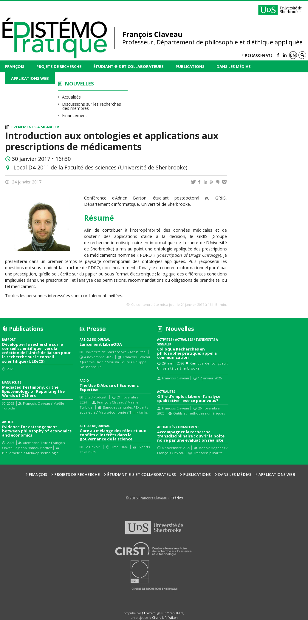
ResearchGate (258, 55)
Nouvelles (79, 83)
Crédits (177, 498)
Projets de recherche (58, 66)
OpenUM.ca (175, 613)
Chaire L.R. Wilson (165, 618)
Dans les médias (233, 66)
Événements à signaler (35, 127)
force (153, 613)
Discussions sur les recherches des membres (91, 106)
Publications (190, 66)
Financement (74, 115)
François (14, 66)
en (293, 55)
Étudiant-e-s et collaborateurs (128, 66)
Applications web (30, 78)
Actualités (71, 97)
